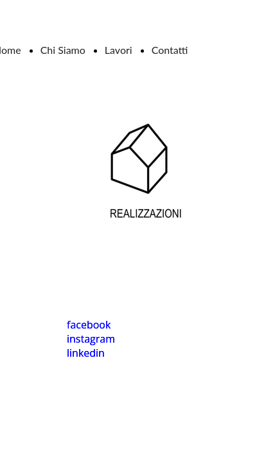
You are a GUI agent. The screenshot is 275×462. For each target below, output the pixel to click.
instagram (91, 339)
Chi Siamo (62, 50)
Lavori (118, 50)
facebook (89, 325)
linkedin (86, 353)
